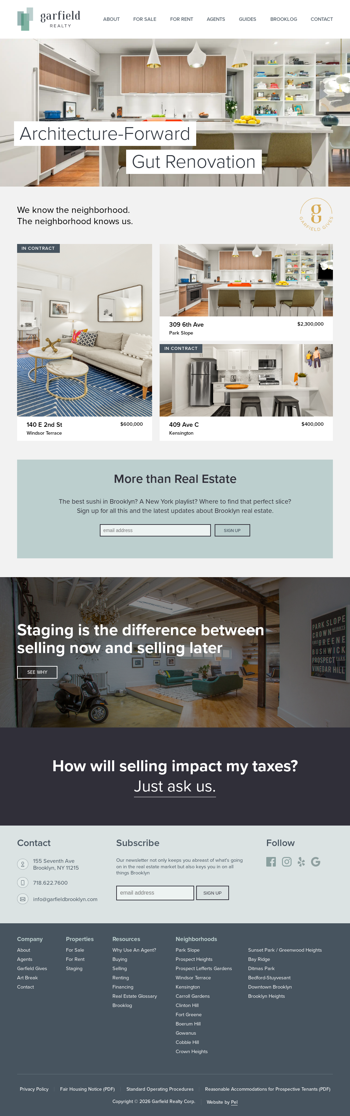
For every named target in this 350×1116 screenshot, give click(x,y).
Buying (119, 959)
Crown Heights (192, 1051)
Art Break (27, 977)
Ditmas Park (261, 968)
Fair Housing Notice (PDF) (87, 1089)
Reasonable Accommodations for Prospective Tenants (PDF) (268, 1089)
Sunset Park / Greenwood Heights (285, 949)
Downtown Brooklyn (270, 986)
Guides (247, 19)
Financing (122, 986)
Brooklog (283, 19)
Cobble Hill (187, 1042)
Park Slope (188, 949)
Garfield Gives (32, 968)
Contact (322, 19)
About (111, 19)
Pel (234, 1102)
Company (30, 939)
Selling (119, 968)
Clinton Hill (187, 1005)
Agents (216, 19)
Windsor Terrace (193, 977)
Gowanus (186, 1032)
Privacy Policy (34, 1089)
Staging (74, 968)
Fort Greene (189, 1014)
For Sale (144, 19)
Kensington (188, 986)
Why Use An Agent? (134, 949)
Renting (120, 977)
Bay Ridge (259, 959)
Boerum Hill (188, 1023)
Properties (80, 939)
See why (37, 672)
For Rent (181, 19)
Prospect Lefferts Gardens (204, 968)
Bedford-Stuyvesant (269, 977)
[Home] (48, 19)
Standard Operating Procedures (159, 1089)
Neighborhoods (196, 939)
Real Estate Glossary (134, 995)
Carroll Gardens (193, 995)
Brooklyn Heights (266, 995)
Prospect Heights (194, 959)
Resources (126, 939)
